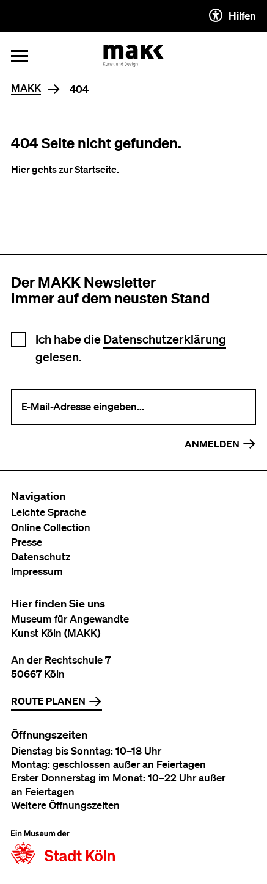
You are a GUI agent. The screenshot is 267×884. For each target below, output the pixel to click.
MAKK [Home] (26, 88)
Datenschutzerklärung (164, 339)
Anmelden (220, 444)
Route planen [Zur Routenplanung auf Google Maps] (56, 701)
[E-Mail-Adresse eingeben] (133, 406)
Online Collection (50, 527)
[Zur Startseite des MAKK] (133, 56)
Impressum (37, 571)
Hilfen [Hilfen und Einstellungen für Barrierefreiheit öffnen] (232, 15)
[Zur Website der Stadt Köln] (63, 847)
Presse (26, 541)
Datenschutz (40, 556)
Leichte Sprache (48, 511)
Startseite (96, 169)
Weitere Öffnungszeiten (65, 805)
